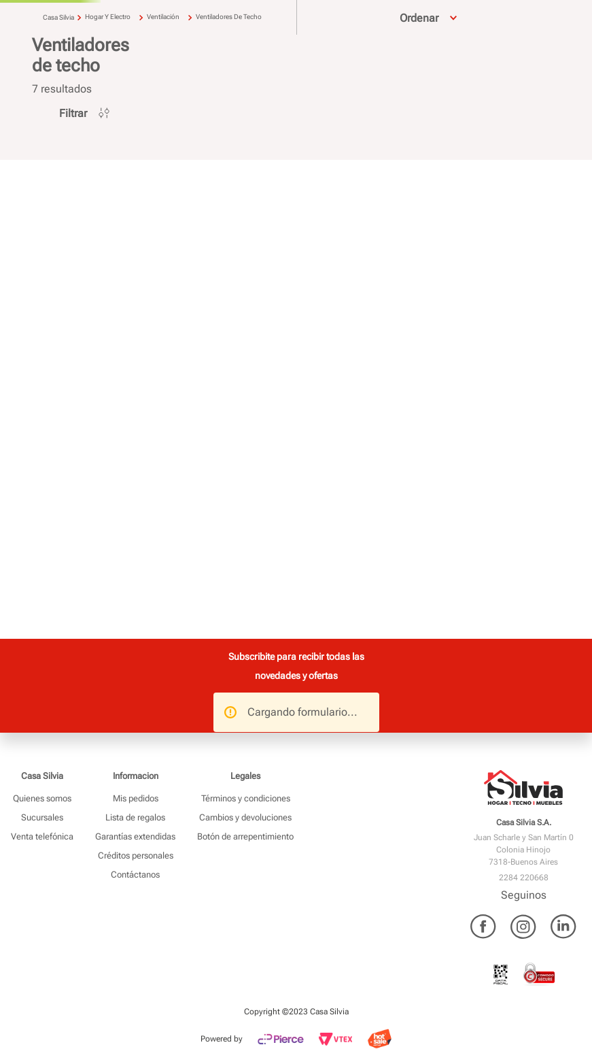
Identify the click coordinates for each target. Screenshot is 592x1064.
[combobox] (183, 36)
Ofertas (554, 70)
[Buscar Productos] (254, 36)
